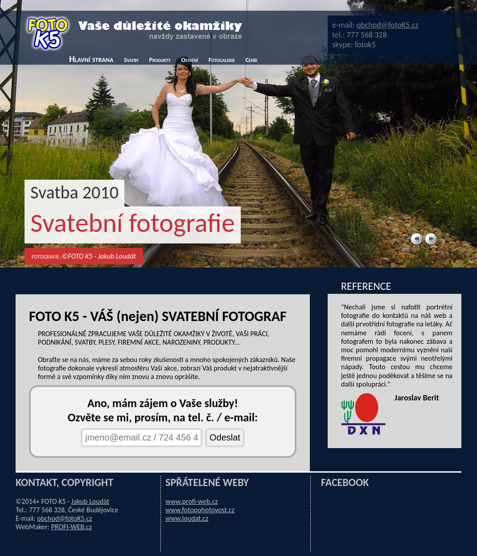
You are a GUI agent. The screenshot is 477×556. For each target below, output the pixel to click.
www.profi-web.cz (191, 501)
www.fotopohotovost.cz (199, 510)
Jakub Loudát (90, 501)
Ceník (251, 60)
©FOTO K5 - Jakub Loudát (99, 256)
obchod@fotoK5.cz (388, 25)
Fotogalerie (222, 60)
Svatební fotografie (132, 222)
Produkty (159, 60)
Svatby (131, 60)
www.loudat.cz (186, 518)
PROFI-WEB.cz (71, 527)
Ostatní (189, 60)
